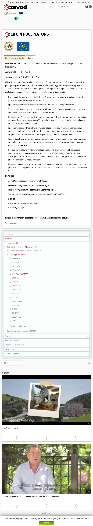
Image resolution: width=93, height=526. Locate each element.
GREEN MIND (17, 290)
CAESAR (15, 282)
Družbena (13, 354)
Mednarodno (14, 345)
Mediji (9, 349)
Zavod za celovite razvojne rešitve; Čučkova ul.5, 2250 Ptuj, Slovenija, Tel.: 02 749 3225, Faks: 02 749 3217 (53, 2)
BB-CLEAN (16, 294)
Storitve (8, 336)
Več (89, 519)
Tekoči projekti (12, 243)
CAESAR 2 (16, 259)
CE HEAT (15, 313)
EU (9, 239)
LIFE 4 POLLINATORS (20, 274)
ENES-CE (15, 278)
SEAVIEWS (16, 270)
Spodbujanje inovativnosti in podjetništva (25, 251)
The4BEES (16, 321)
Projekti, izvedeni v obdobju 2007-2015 (22, 331)
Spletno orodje (11, 223)
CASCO (14, 309)
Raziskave (12, 340)
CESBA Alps (16, 317)
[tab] (14, 57)
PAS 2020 (16, 266)
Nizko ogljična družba (18, 255)
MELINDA (15, 297)
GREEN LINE (16, 286)
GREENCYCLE (17, 301)
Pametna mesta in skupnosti (20, 326)
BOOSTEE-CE (17, 305)
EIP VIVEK (15, 262)
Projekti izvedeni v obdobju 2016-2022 (21, 247)
